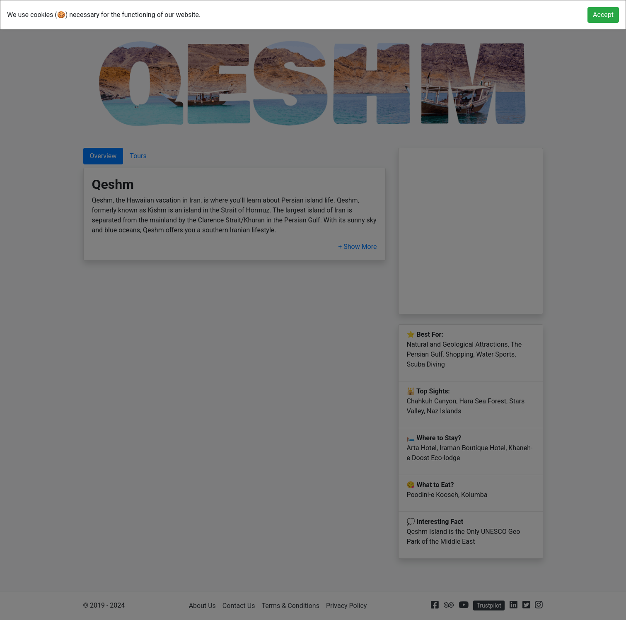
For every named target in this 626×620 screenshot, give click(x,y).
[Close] (603, 15)
